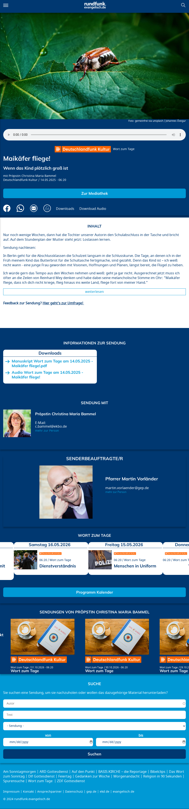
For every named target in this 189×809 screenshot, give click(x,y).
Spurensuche (13, 781)
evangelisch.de (123, 791)
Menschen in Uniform (135, 565)
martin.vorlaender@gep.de (127, 488)
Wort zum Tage (124, 149)
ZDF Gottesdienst (71, 781)
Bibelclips (157, 771)
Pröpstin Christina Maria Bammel (32, 176)
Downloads (65, 208)
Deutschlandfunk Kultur (20, 180)
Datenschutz (74, 791)
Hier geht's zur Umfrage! (63, 303)
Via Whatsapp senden (20, 208)
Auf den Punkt (83, 771)
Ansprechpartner (49, 791)
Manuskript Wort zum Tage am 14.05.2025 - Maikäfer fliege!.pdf (52, 363)
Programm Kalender (94, 592)
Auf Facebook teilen (7, 208)
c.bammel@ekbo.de (51, 426)
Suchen (183, 5)
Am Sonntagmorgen (19, 771)
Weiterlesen (94, 291)
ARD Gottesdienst (54, 771)
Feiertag (65, 776)
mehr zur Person (47, 430)
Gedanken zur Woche (92, 776)
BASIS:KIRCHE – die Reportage (122, 771)
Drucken (47, 208)
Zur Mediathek (94, 193)
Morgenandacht (126, 776)
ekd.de (104, 791)
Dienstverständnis (57, 565)
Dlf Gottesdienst (41, 776)
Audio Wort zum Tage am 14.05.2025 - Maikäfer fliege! (47, 374)
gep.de (91, 791)
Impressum (11, 791)
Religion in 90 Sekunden (162, 776)
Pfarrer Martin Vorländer (131, 478)
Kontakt (28, 791)
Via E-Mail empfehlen (33, 208)
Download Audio (92, 208)
